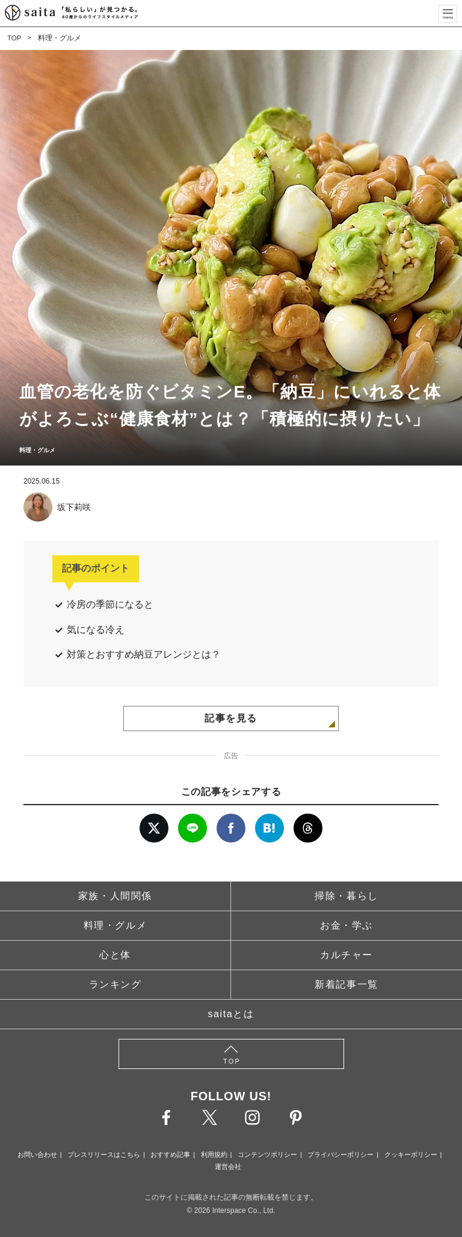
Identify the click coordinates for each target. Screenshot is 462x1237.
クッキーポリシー (410, 1154)
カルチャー (346, 955)
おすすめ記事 (170, 1154)
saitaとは (231, 1014)
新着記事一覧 (346, 984)
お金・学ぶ (346, 925)
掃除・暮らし (346, 896)
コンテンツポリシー (267, 1154)
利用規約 (214, 1154)
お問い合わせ (37, 1154)
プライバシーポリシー (340, 1154)
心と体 (115, 955)
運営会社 (228, 1166)
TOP (14, 38)
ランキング (115, 984)
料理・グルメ (60, 38)
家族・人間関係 (115, 896)
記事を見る (231, 718)
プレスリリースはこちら (103, 1154)
